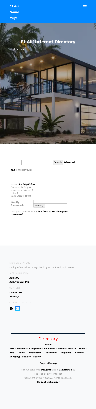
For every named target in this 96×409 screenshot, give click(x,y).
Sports (37, 356)
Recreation (35, 352)
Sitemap (51, 363)
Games (62, 348)
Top (12, 169)
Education (49, 348)
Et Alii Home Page (14, 11)
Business (21, 348)
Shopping (14, 356)
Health (72, 348)
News (21, 352)
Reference (51, 352)
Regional (66, 352)
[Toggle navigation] (85, 5)
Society (26, 356)
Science (79, 352)
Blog (42, 363)
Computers (35, 348)
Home (48, 344)
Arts (11, 348)
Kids (11, 352)
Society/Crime (26, 184)
